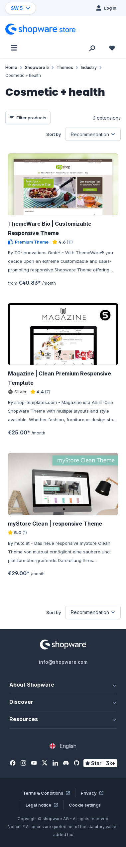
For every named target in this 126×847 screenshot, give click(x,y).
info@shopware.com (63, 662)
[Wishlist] (112, 48)
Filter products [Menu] (28, 117)
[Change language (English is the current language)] (63, 746)
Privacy (92, 793)
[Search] (92, 48)
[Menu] (14, 48)
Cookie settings (85, 805)
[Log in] (106, 8)
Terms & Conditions (46, 793)
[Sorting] (93, 134)
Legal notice (42, 805)
